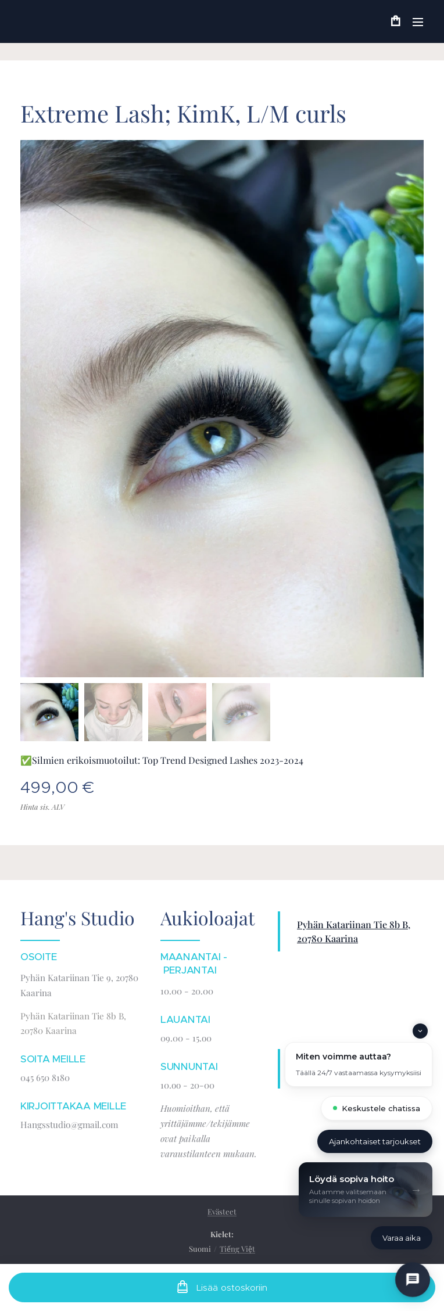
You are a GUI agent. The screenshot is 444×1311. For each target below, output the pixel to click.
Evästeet (222, 1211)
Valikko (418, 22)
